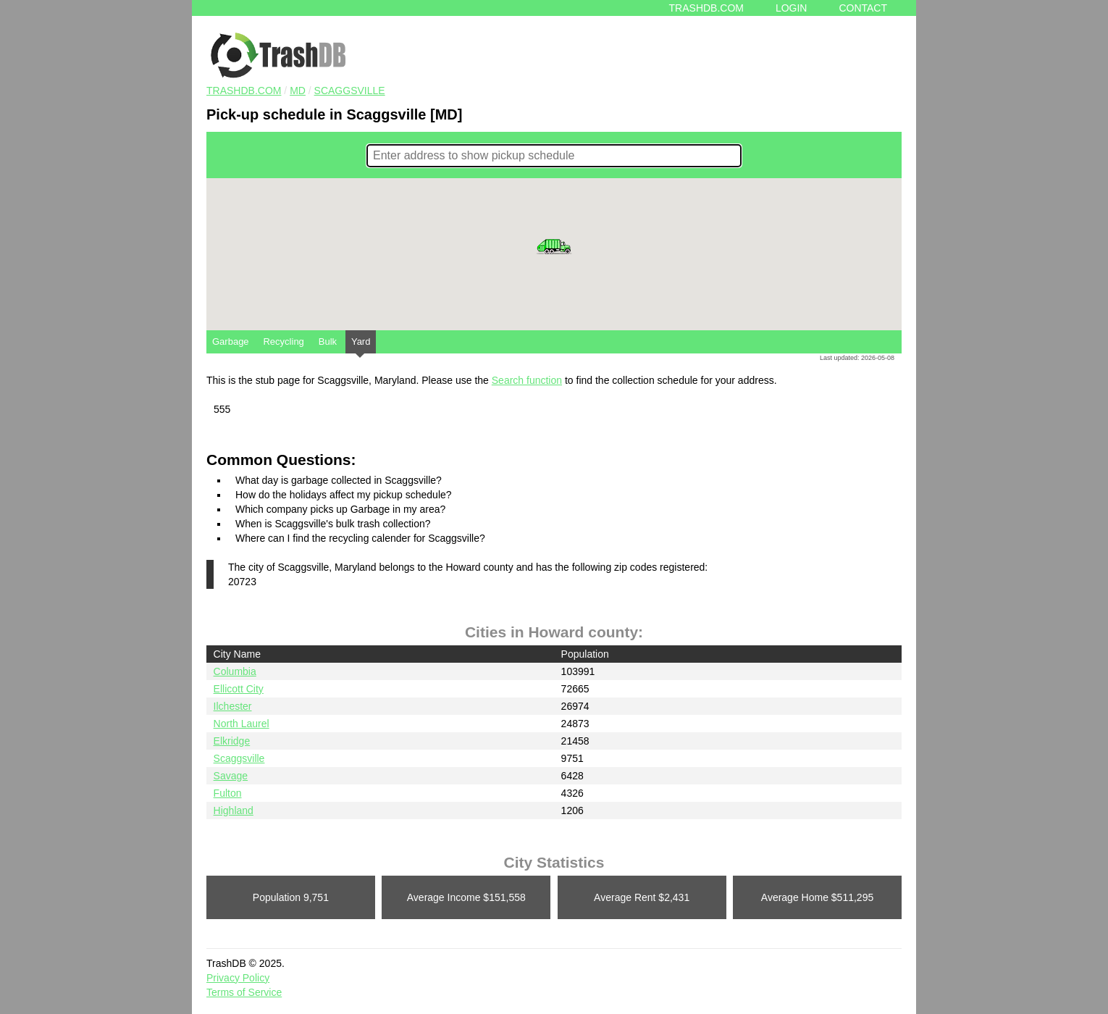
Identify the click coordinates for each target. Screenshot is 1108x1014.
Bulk (328, 341)
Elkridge (232, 741)
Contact (863, 8)
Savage (231, 776)
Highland (233, 810)
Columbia (235, 671)
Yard (361, 344)
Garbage (230, 341)
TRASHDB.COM (243, 90)
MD (298, 90)
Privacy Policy (237, 978)
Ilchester (233, 706)
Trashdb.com (706, 8)
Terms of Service (244, 992)
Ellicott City (239, 689)
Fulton (228, 793)
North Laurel (241, 723)
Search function (527, 380)
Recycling (283, 341)
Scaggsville (349, 90)
